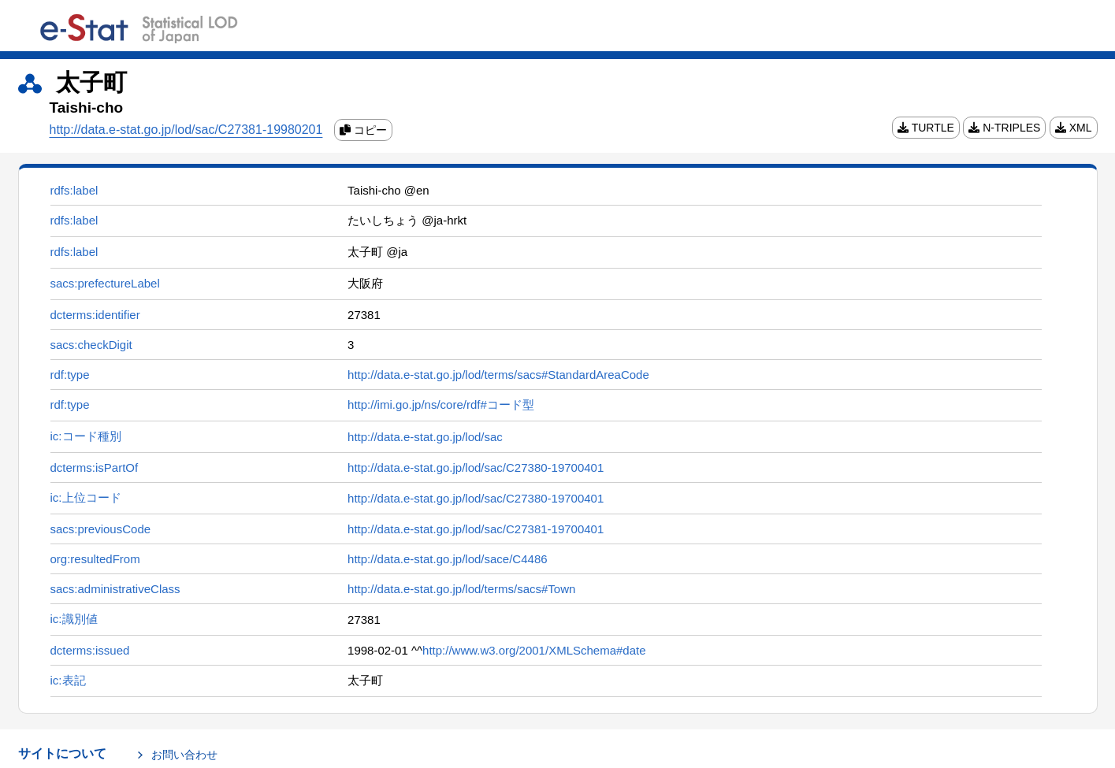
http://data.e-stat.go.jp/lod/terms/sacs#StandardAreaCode (498, 374)
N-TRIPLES (1004, 127)
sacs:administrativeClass (115, 588)
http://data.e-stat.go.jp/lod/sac (425, 436)
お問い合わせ (184, 754)
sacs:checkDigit (91, 344)
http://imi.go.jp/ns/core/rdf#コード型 (441, 404)
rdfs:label (74, 190)
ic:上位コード (85, 497)
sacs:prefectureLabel (105, 283)
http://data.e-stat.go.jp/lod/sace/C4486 (448, 559)
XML (1073, 127)
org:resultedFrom (95, 559)
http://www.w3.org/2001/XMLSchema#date (534, 650)
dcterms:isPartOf (94, 467)
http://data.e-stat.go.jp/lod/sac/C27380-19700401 (476, 467)
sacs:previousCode (100, 529)
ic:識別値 (74, 618)
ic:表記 (68, 680)
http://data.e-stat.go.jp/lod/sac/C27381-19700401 (476, 529)
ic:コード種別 (85, 436)
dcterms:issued (90, 650)
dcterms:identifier (95, 314)
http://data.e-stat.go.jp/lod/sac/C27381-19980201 (186, 129)
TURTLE (926, 127)
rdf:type (70, 374)
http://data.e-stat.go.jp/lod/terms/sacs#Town (461, 588)
